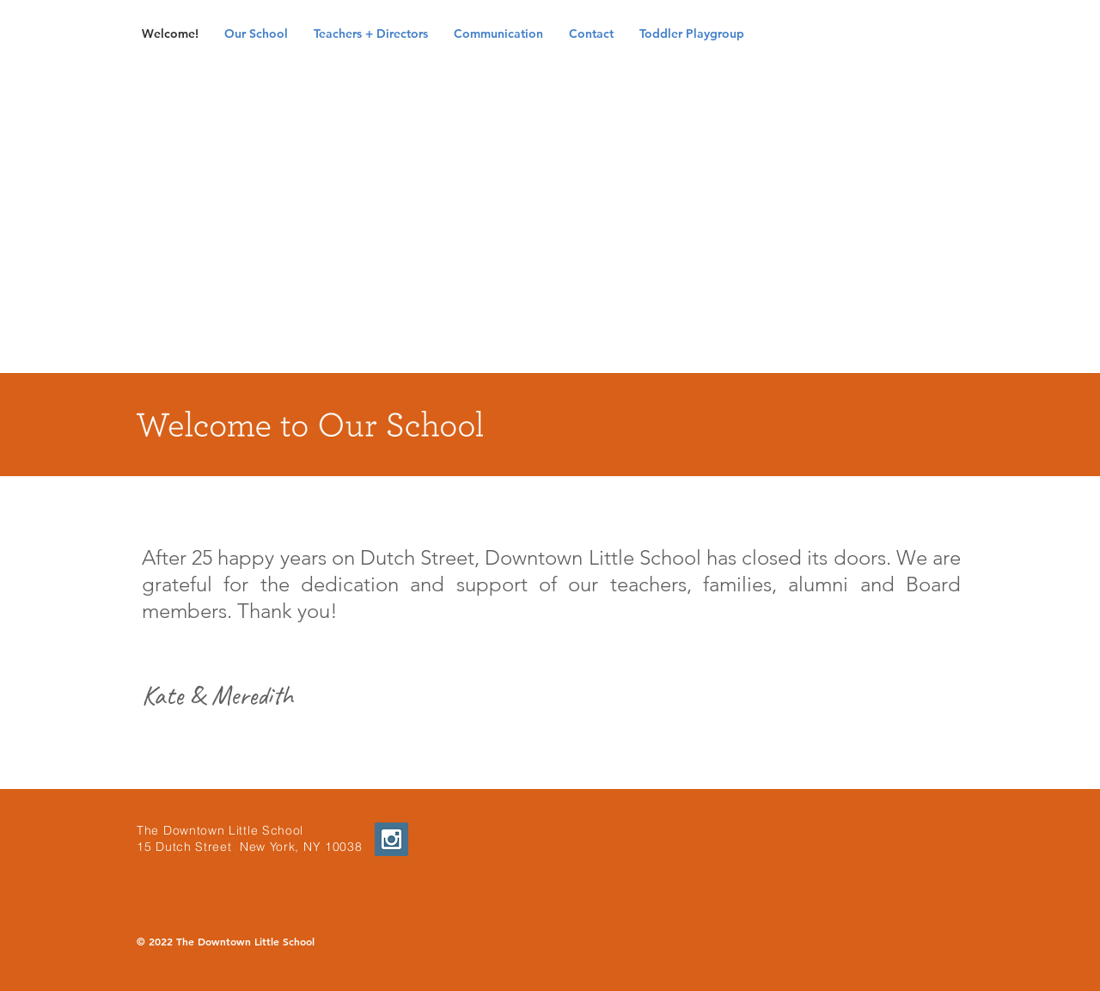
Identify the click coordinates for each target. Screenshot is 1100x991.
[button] (256, 33)
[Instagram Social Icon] (391, 839)
